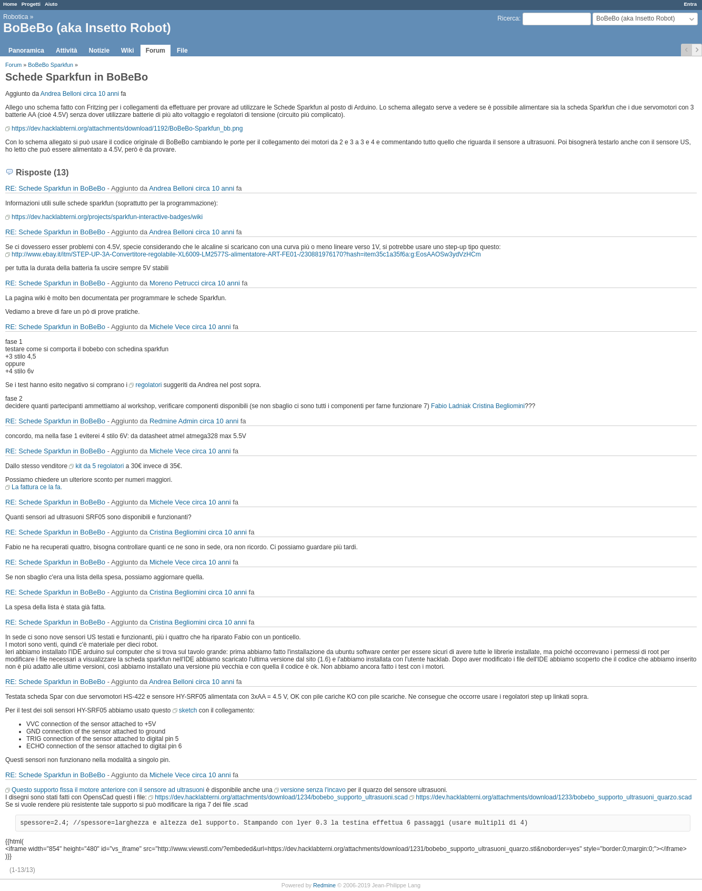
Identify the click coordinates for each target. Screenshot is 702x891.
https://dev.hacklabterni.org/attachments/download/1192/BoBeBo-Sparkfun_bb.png (127, 128)
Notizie (99, 50)
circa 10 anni (101, 93)
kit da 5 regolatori (99, 466)
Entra (690, 4)
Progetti (31, 4)
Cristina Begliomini (499, 406)
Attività (66, 50)
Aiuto (51, 4)
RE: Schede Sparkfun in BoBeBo (55, 188)
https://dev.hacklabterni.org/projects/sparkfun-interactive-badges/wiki (107, 217)
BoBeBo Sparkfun (50, 65)
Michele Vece (169, 327)
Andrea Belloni (61, 93)
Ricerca (508, 18)
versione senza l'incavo (313, 790)
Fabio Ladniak (450, 406)
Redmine (324, 885)
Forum (155, 50)
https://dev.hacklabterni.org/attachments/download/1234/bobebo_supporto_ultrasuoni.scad (281, 797)
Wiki (127, 50)
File (182, 50)
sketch (188, 710)
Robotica (15, 17)
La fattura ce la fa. (37, 487)
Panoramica (26, 50)
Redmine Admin (173, 421)
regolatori (148, 385)
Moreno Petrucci (174, 283)
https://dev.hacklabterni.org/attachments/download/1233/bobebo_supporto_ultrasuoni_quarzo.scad (553, 797)
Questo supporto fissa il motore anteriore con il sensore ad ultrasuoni (108, 790)
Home (10, 4)
